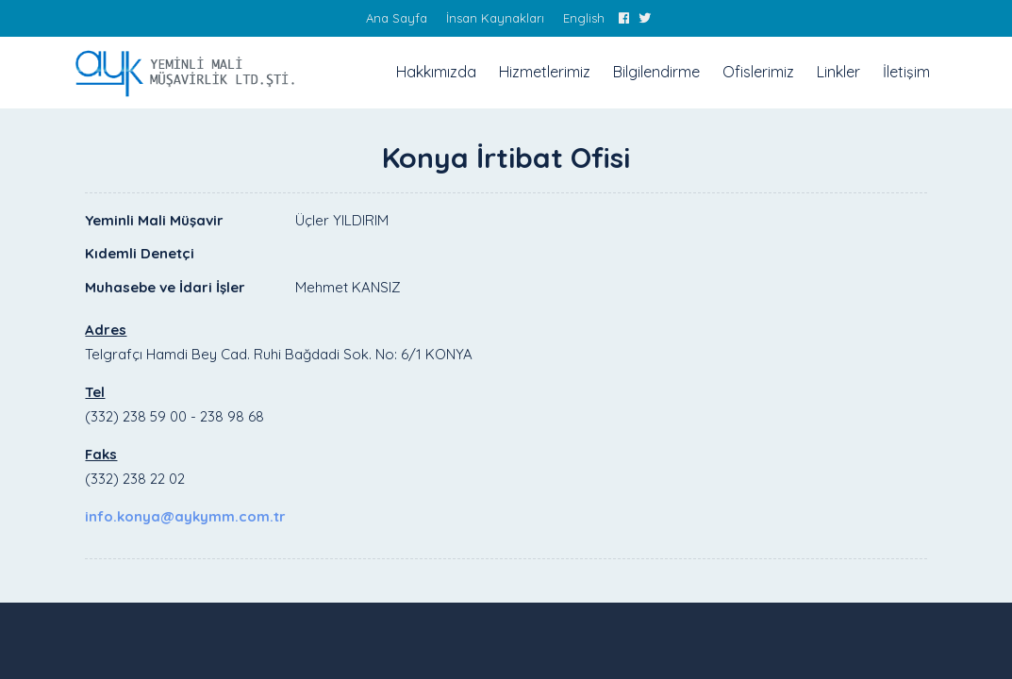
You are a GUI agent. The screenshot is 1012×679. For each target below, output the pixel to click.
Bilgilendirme (656, 71)
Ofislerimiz (758, 71)
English (584, 17)
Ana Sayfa (396, 17)
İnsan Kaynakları (495, 17)
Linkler (838, 71)
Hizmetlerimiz (544, 71)
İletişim (906, 71)
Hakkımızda (436, 71)
